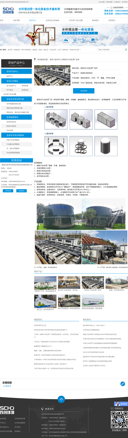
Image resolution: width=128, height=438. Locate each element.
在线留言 (117, 2)
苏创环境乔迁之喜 (40, 325)
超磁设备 (17, 50)
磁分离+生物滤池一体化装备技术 (117, 267)
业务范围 (16, 20)
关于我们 (18, 427)
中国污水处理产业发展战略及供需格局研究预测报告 (100, 343)
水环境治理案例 (20, 423)
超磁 (40, 50)
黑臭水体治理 (74, 50)
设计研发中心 (4, 427)
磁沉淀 (46, 50)
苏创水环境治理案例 (15, 135)
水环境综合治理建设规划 (91, 330)
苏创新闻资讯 (12, 117)
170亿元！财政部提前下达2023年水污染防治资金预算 (52, 342)
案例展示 (95, 20)
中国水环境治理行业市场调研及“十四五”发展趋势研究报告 (102, 339)
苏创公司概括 (12, 81)
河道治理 (53, 50)
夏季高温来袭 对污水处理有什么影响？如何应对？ (50, 364)
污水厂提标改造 (63, 50)
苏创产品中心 (12, 71)
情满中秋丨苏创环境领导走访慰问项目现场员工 (49, 355)
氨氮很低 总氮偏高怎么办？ (43, 346)
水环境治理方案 (20, 418)
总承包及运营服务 (52, 20)
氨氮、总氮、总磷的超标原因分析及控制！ (48, 350)
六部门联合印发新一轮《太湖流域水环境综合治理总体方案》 (54, 368)
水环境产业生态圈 (76, 20)
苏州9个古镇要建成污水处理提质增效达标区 (97, 361)
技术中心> (58, 59)
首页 (1, 20)
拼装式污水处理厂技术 (70, 59)
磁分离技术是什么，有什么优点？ (94, 325)
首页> (52, 59)
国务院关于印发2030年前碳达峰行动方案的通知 (99, 357)
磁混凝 (35, 50)
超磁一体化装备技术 (50, 267)
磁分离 (10, 50)
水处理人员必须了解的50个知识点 (94, 365)
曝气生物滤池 (26, 50)
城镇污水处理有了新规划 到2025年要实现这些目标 (100, 334)
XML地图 (102, 2)
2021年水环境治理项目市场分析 (93, 352)
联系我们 (125, 2)
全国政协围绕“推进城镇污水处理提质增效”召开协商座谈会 (102, 348)
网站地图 (109, 2)
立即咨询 (8, 191)
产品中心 (3, 423)
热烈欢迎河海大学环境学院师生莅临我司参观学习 (50, 330)
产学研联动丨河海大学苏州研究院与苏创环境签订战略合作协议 (55, 359)
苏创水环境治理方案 (15, 99)
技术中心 (32, 20)
